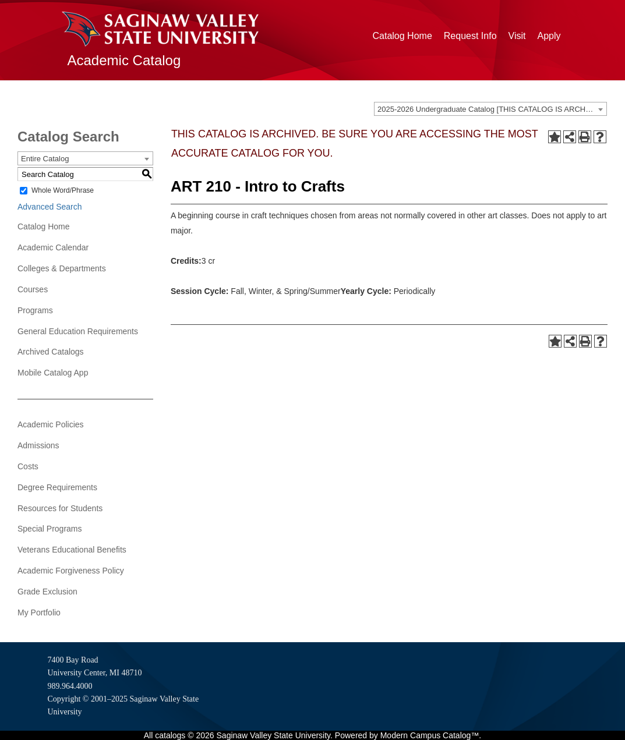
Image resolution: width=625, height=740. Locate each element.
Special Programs (49, 528)
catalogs (170, 735)
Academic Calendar (53, 247)
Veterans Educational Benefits (71, 549)
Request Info (470, 36)
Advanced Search (49, 206)
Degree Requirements (57, 487)
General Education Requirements (77, 331)
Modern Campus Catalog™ (429, 735)
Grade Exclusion (47, 591)
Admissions (38, 445)
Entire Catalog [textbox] (45, 158)
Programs (35, 310)
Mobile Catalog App (52, 372)
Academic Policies (50, 424)
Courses (32, 289)
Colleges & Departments (61, 268)
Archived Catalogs (50, 351)
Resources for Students (60, 508)
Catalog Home (402, 36)
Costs (27, 466)
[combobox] (490, 109)
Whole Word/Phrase (62, 190)
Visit (517, 36)
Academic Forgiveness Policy (70, 570)
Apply (548, 36)
